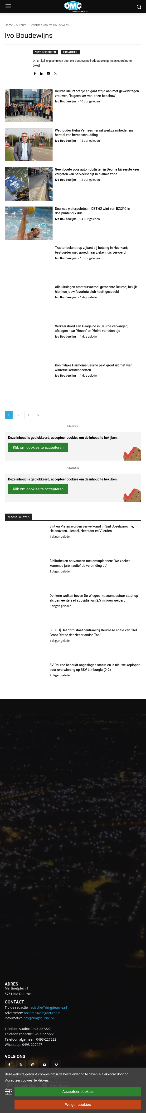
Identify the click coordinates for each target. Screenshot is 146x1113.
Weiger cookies (78, 1104)
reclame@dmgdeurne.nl (42, 1013)
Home (9, 25)
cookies (43, 1074)
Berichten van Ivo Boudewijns (49, 25)
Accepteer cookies (78, 1091)
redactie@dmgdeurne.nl (48, 1007)
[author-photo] (21, 63)
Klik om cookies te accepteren (38, 447)
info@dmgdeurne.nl (38, 1018)
